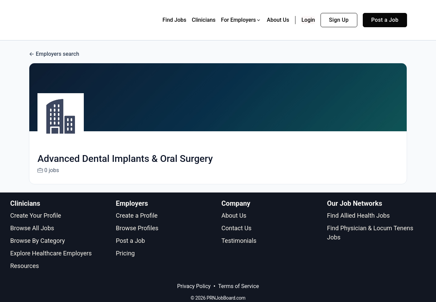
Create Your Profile (35, 215)
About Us (278, 20)
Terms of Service (238, 286)
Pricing (125, 253)
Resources (24, 265)
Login (308, 20)
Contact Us (236, 228)
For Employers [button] (241, 20)
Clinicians (204, 20)
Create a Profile (137, 215)
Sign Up (339, 20)
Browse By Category (37, 240)
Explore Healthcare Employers (51, 253)
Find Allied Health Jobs (358, 215)
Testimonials (238, 240)
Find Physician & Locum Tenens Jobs (370, 232)
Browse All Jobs (32, 228)
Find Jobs (174, 20)
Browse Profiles (137, 228)
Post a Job (385, 20)
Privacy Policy (194, 286)
